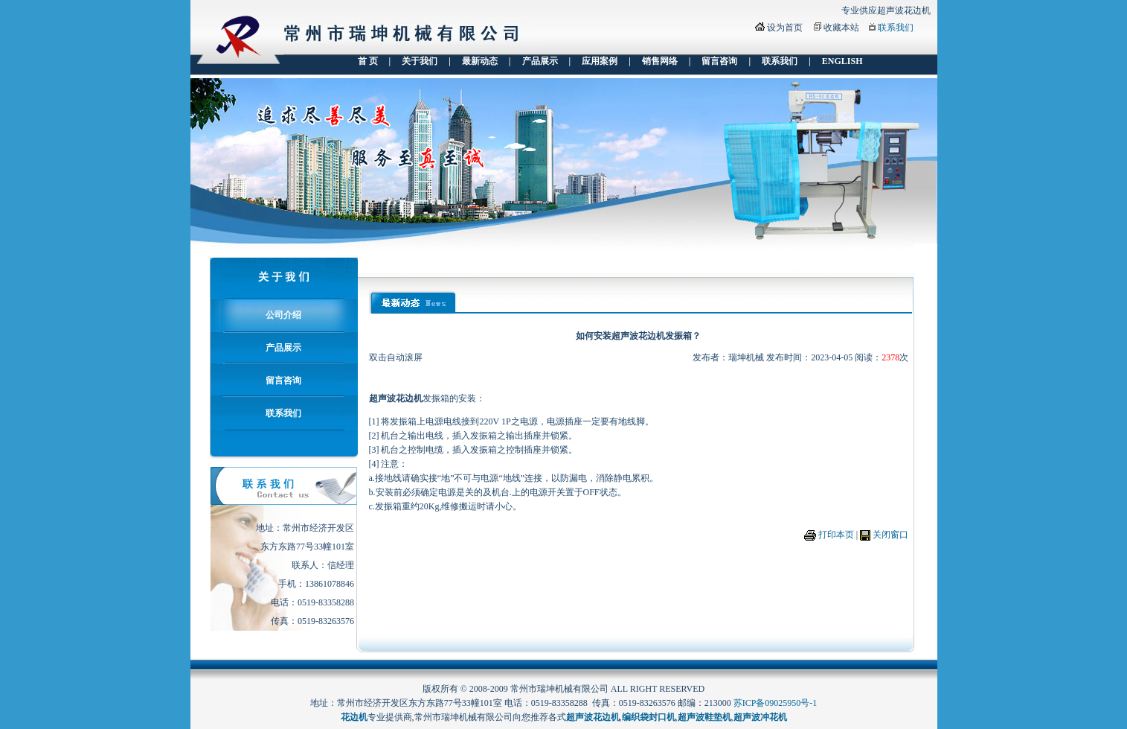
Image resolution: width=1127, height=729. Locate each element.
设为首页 (785, 27)
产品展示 (540, 61)
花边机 (354, 717)
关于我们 (419, 61)
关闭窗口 (890, 534)
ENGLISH (842, 61)
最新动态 (480, 61)
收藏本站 (841, 27)
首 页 (368, 61)
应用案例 (599, 61)
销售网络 (660, 61)
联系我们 (896, 27)
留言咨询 (719, 61)
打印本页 (836, 534)
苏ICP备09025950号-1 (775, 703)
